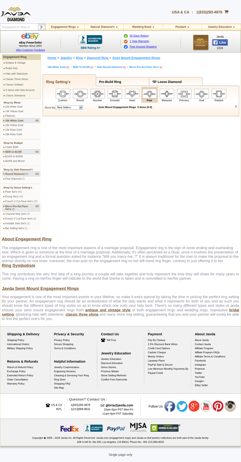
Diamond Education (112, 365)
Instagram (200, 367)
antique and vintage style (108, 313)
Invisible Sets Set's (17, 223)
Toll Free (111, 342)
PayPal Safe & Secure (160, 367)
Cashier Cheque (157, 355)
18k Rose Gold (13, 134)
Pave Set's (13, 191)
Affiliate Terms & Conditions (210, 359)
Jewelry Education (220, 26)
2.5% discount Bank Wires (163, 347)
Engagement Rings (63, 26)
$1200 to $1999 (14, 156)
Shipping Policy (15, 342)
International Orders (18, 347)
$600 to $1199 (22, 151)
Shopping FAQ (62, 386)
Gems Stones (108, 370)
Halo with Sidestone (16, 73)
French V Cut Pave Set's (20, 218)
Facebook (200, 363)
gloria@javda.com (119, 408)
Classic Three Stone (16, 79)
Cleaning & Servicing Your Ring (71, 378)
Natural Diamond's (103, 26)
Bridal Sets (11, 68)
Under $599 (11, 147)
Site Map (59, 390)
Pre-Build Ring (109, 82)
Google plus (194, 409)
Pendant (180, 26)
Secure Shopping (63, 347)
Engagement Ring (14, 57)
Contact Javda (203, 347)
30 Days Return (139, 35)
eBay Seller (201, 388)
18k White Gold (22, 120)
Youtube (206, 409)
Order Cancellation (17, 382)
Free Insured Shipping (143, 46)
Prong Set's (14, 196)
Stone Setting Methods (113, 378)
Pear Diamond (15, 178)
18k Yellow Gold (14, 125)
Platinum (10, 115)
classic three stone (81, 317)
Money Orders (156, 359)
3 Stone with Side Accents (19, 90)
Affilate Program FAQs (207, 355)
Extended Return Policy (20, 378)
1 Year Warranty (139, 41)
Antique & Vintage (15, 62)
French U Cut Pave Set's (21, 201)
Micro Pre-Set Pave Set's (22, 207)
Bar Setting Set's (16, 228)
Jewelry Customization (66, 370)
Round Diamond (22, 173)
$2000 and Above (15, 161)
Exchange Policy (16, 374)
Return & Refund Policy (20, 370)
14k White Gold (13, 106)
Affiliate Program (204, 351)
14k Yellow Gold (14, 111)
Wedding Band (141, 26)
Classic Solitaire (14, 84)
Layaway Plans (156, 363)
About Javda (202, 342)
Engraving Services (65, 374)
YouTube (199, 379)
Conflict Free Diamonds (114, 382)
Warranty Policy (16, 386)
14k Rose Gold (13, 129)
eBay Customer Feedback (30, 50)
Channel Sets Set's (17, 213)
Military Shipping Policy (20, 351)
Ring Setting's (57, 82)
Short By (50, 107)
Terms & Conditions (65, 351)
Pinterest (199, 371)
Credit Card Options (159, 351)
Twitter (198, 375)
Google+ (199, 383)
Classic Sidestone (15, 95)
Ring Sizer (60, 382)
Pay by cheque (156, 342)
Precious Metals (110, 374)
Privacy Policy (62, 342)
